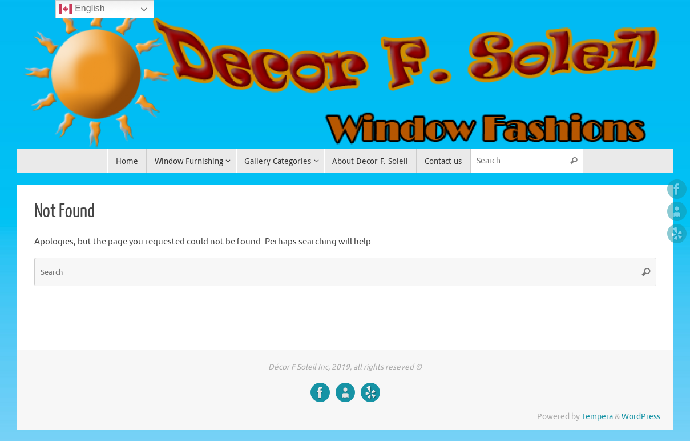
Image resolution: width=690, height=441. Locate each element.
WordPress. (642, 417)
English (82, 9)
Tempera (597, 417)
